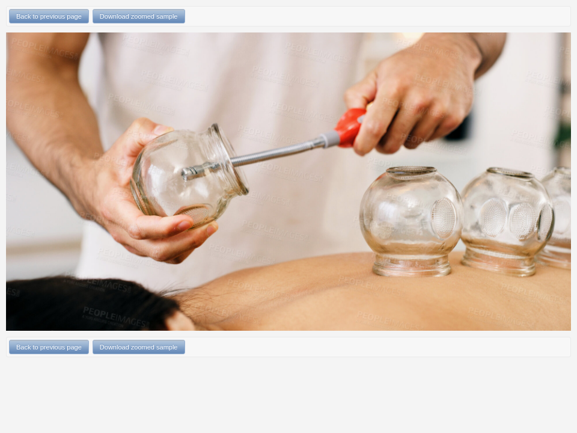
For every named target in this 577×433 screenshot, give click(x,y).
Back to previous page (49, 16)
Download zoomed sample (139, 16)
